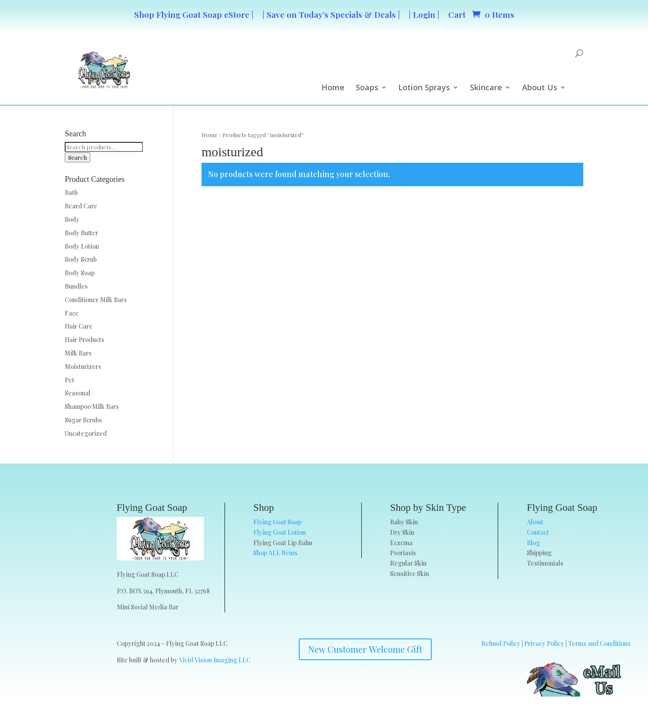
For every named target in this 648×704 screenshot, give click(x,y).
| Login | (424, 14)
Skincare (486, 88)
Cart (457, 14)
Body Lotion (82, 246)
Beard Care (81, 206)
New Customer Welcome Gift (365, 649)
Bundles (76, 286)
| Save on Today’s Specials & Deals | (331, 14)
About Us (539, 88)
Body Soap (80, 273)
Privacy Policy (544, 643)
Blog (533, 543)
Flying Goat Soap (277, 522)
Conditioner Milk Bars (96, 300)
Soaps (367, 88)
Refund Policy (500, 643)
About (535, 522)
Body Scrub (81, 259)
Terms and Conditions (599, 643)
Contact (538, 532)
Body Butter (81, 233)
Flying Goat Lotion (279, 532)
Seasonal (77, 393)
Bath (71, 192)
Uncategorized (86, 433)
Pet (69, 380)
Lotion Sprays (424, 88)
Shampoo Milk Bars (92, 406)
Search (77, 157)
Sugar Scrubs (83, 420)
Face (72, 313)
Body (72, 219)
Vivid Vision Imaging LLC (215, 660)
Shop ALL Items (275, 553)
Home (332, 88)
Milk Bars (78, 353)
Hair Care (79, 326)
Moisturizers (83, 366)
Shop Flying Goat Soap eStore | (194, 14)
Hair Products (84, 340)
